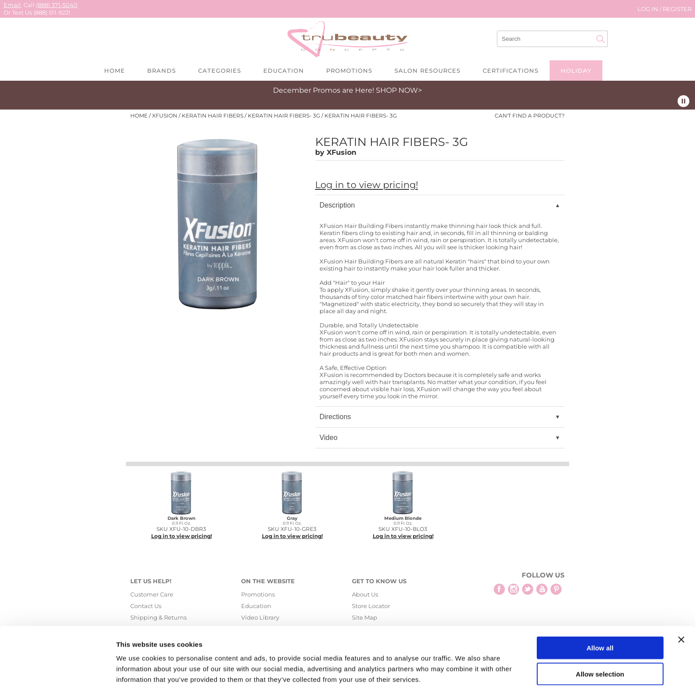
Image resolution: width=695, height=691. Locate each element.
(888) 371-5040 (57, 4)
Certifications (511, 70)
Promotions (349, 70)
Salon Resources (427, 70)
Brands (161, 70)
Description (337, 205)
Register (677, 8)
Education (283, 70)
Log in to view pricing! (366, 184)
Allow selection (600, 639)
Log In (648, 8)
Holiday (576, 70)
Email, (13, 4)
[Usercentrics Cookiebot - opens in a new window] (57, 673)
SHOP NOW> (399, 90)
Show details (465, 673)
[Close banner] (681, 605)
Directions (335, 416)
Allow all (599, 613)
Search (600, 39)
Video (329, 437)
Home (114, 70)
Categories (219, 70)
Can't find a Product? (530, 116)
